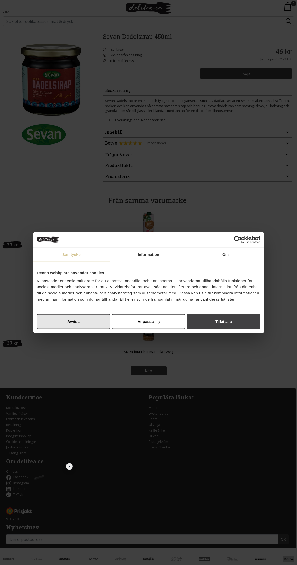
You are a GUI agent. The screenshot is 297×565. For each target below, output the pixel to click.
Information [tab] (148, 254)
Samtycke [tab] (71, 254)
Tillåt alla (223, 321)
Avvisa (73, 321)
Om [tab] (225, 254)
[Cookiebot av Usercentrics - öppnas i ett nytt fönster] (237, 239)
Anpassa (149, 321)
